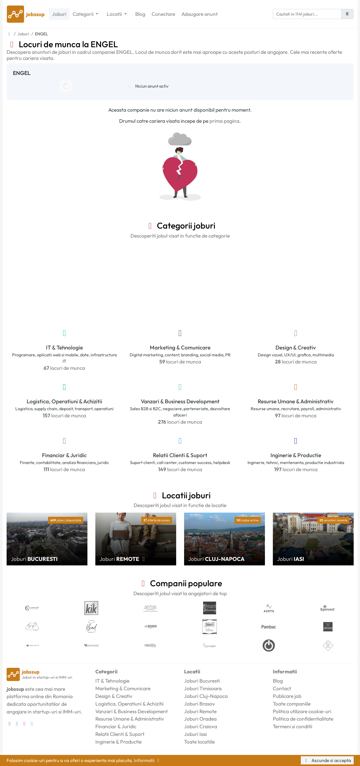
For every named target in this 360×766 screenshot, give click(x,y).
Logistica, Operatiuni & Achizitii (64, 401)
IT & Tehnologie (64, 347)
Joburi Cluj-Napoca (206, 696)
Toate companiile (292, 704)
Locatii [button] (115, 14)
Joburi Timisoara (203, 688)
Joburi (59, 14)
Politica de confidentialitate (303, 719)
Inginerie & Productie (295, 455)
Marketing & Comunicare (180, 347)
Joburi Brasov (199, 704)
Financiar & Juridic (64, 455)
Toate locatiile (199, 742)
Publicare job (287, 696)
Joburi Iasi (195, 734)
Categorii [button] (84, 14)
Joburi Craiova (200, 726)
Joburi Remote (200, 711)
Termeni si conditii (292, 726)
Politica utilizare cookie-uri (302, 711)
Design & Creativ (295, 347)
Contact (282, 688)
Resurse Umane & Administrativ (296, 401)
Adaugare (199, 14)
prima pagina (224, 121)
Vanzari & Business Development (180, 401)
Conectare (163, 14)
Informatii (147, 760)
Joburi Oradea (200, 719)
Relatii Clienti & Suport (180, 455)
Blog (140, 14)
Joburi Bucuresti (202, 681)
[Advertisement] (180, 283)
